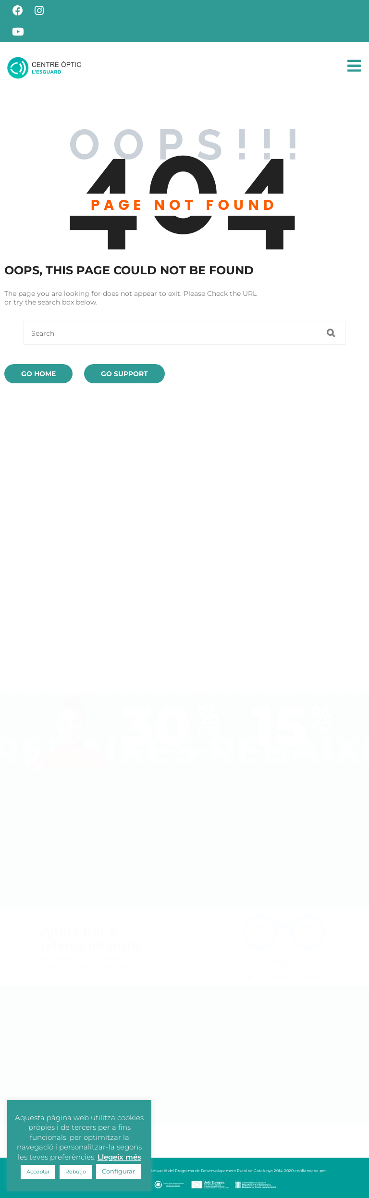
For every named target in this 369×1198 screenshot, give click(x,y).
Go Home (38, 373)
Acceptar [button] (37, 1171)
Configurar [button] (118, 1171)
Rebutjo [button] (75, 1171)
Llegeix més (119, 1156)
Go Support (124, 373)
